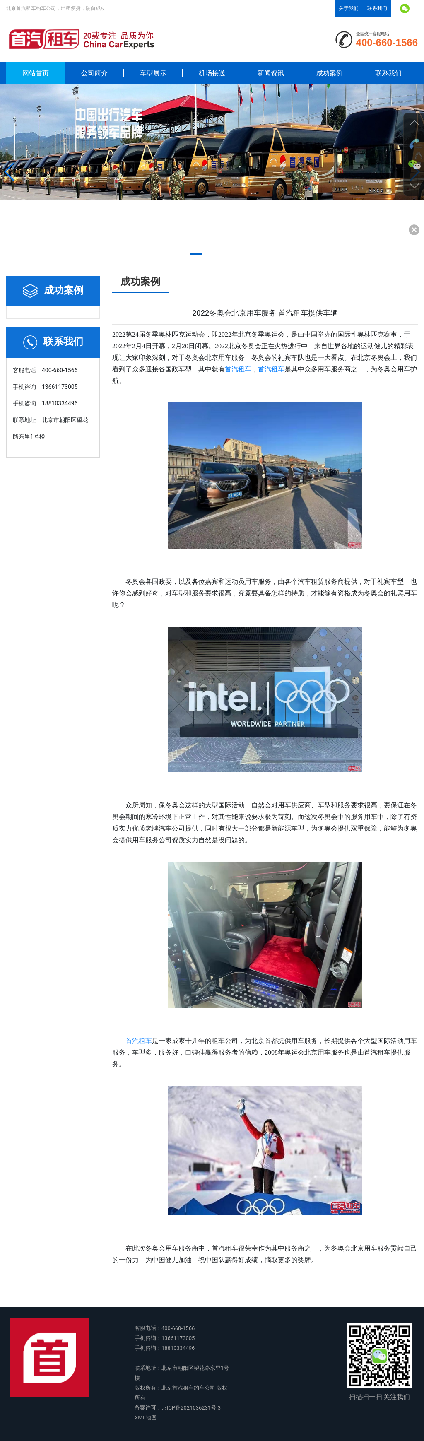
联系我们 (377, 8)
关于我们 (349, 8)
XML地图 (146, 1417)
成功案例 (329, 73)
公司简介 (94, 73)
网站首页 (35, 73)
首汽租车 (238, 369)
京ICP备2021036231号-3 (191, 1408)
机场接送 (212, 73)
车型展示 (153, 73)
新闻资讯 (271, 73)
